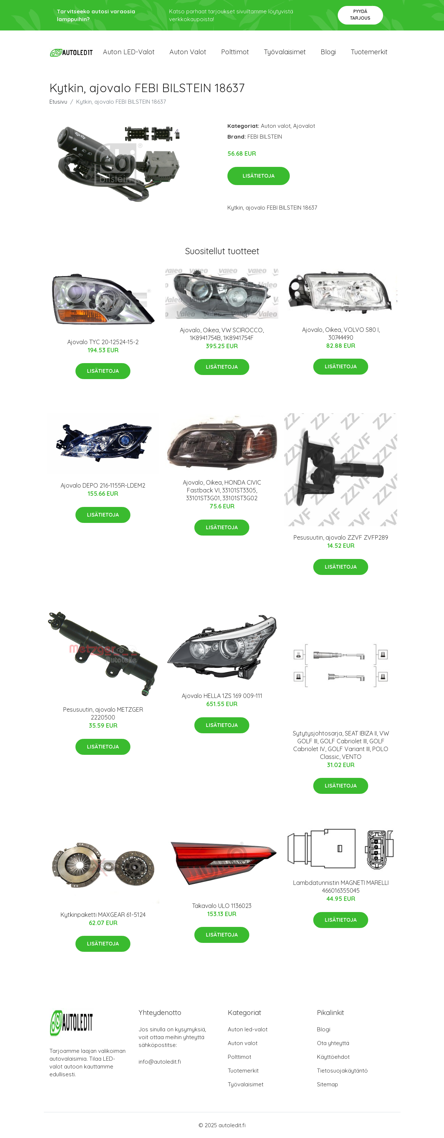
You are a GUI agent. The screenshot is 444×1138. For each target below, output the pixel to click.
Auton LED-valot (129, 52)
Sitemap (327, 1084)
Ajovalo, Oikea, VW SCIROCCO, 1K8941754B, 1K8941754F (222, 334)
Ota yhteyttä (333, 1043)
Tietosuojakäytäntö (342, 1070)
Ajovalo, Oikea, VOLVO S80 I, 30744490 (341, 333)
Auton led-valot (248, 1029)
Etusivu (58, 101)
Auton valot (187, 52)
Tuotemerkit (369, 52)
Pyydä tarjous (360, 15)
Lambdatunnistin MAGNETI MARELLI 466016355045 (341, 886)
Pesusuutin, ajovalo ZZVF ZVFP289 (341, 537)
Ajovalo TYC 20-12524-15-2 (103, 342)
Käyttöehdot (333, 1056)
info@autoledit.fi (160, 1061)
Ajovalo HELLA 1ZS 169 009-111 (222, 695)
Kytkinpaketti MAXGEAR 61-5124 (103, 914)
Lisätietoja (259, 175)
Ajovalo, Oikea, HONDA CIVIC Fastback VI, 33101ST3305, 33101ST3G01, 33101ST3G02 (222, 490)
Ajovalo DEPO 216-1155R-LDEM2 (103, 485)
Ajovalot (304, 125)
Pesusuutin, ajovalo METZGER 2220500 (103, 713)
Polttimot (235, 52)
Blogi (328, 52)
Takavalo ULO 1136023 (222, 905)
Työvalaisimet (285, 52)
